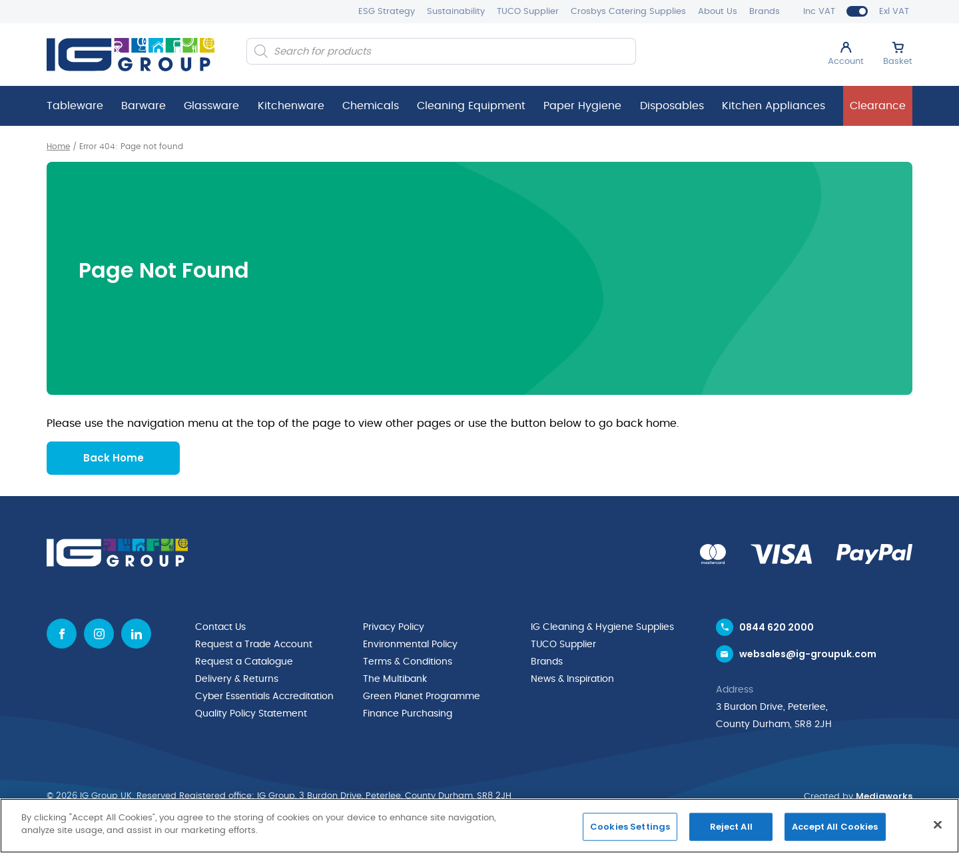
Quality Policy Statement (251, 713)
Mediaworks (884, 796)
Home (58, 146)
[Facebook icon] (62, 634)
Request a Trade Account (253, 644)
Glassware (211, 106)
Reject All (731, 826)
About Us (717, 11)
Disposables (672, 106)
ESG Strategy (386, 11)
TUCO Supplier (528, 11)
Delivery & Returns (236, 679)
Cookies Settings (630, 826)
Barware (143, 106)
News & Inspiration (572, 679)
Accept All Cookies (835, 826)
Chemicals (370, 106)
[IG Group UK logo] (130, 54)
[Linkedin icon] (136, 634)
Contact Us (220, 627)
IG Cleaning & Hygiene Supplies (602, 627)
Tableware (75, 106)
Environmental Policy (410, 644)
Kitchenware (291, 106)
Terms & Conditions (407, 662)
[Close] (937, 824)
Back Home (113, 458)
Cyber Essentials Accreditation (264, 696)
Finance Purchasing (407, 713)
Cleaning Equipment (471, 106)
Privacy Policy (393, 627)
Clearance (878, 106)
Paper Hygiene (582, 106)
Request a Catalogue (244, 662)
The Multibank (395, 679)
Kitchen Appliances (773, 106)
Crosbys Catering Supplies (628, 11)
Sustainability (456, 11)
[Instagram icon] (99, 634)
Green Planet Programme (421, 696)
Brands (764, 11)
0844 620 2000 (776, 627)
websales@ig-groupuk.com (807, 654)
